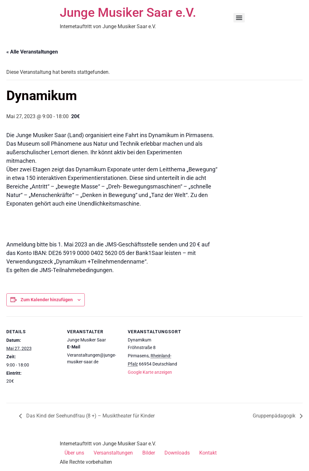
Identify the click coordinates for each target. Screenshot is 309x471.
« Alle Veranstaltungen (32, 52)
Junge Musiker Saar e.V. (128, 12)
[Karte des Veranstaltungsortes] (221, 360)
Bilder (148, 453)
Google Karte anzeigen (150, 372)
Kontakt (208, 453)
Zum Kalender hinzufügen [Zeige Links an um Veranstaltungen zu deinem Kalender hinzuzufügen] (47, 299)
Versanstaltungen (113, 453)
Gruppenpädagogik (275, 416)
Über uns (74, 453)
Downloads (177, 453)
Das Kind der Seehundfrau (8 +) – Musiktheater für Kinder (90, 416)
